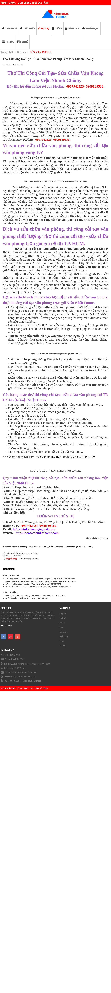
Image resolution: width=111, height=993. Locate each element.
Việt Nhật (24, 990)
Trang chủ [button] (12, 28)
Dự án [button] (59, 28)
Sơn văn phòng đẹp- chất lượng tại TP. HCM (66, 697)
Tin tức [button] (10, 42)
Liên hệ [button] (24, 42)
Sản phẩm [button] (73, 28)
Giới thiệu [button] (29, 28)
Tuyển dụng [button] (92, 28)
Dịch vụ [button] (45, 28)
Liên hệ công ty (7, 951)
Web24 (45, 990)
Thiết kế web (34, 990)
